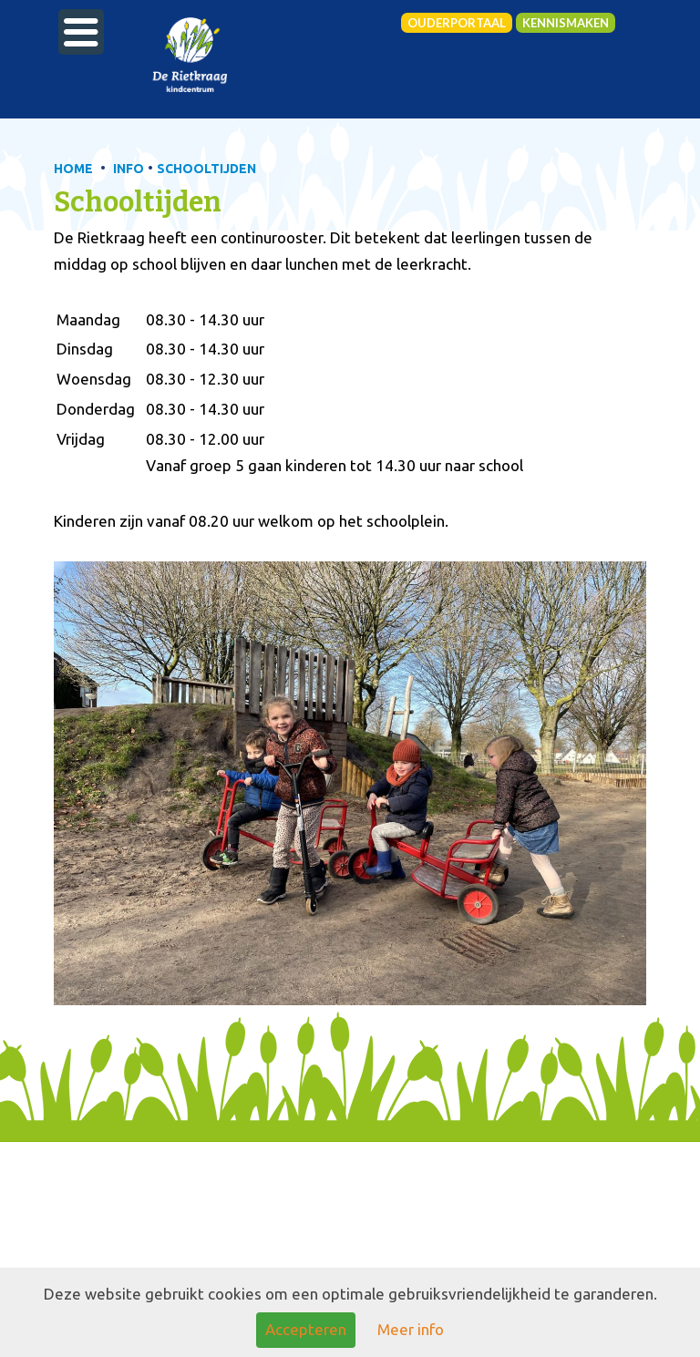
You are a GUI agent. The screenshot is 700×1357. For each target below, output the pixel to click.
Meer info (410, 1329)
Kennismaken (565, 22)
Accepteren (305, 1329)
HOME (73, 168)
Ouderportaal (456, 22)
